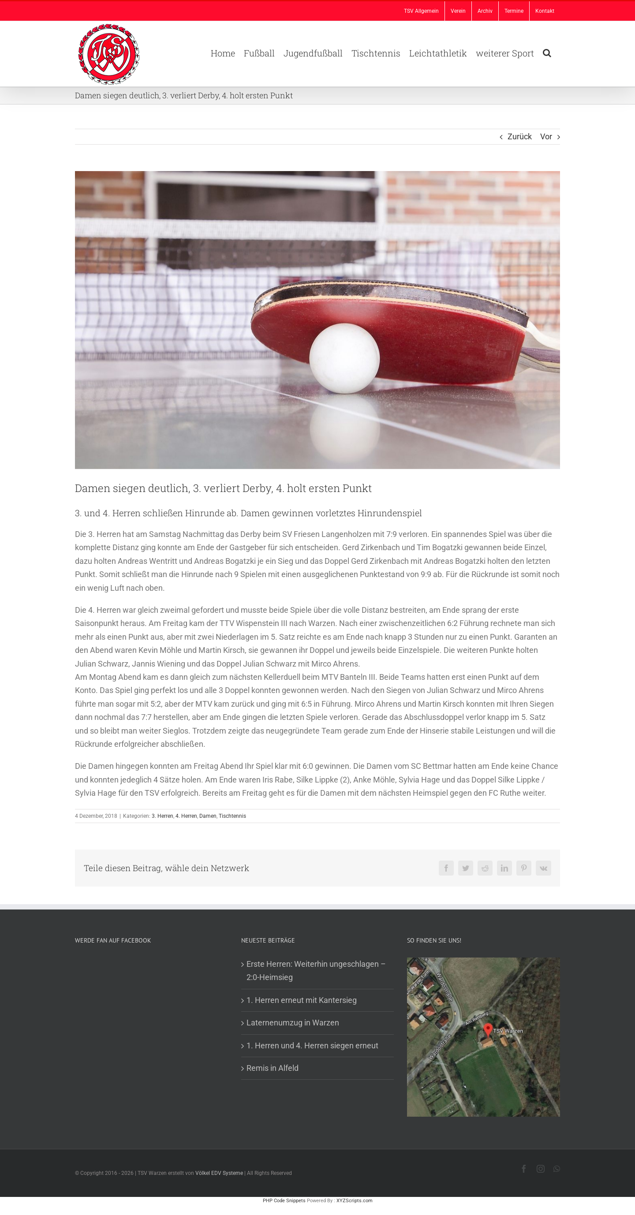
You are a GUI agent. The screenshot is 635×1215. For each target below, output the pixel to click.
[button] (547, 52)
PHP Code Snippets (284, 1201)
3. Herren (162, 816)
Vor (546, 136)
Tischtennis (232, 816)
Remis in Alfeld (273, 1068)
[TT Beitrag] (317, 320)
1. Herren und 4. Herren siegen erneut (312, 1045)
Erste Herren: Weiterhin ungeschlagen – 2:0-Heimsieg (316, 970)
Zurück (520, 136)
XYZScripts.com (354, 1201)
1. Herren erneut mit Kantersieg (302, 1000)
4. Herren (186, 816)
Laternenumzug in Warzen (293, 1022)
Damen (208, 816)
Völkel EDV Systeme (219, 1173)
